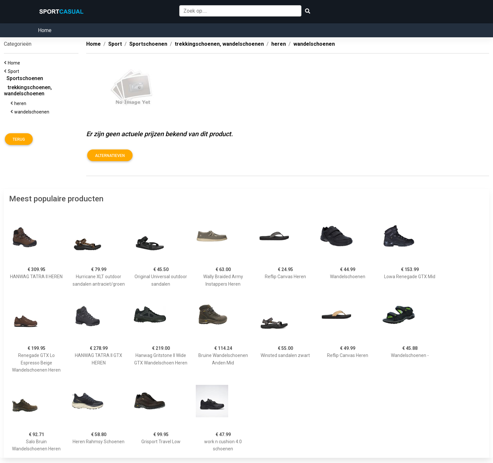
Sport (14, 71)
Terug (19, 139)
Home (45, 30)
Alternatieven (110, 155)
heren (21, 103)
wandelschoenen (32, 111)
